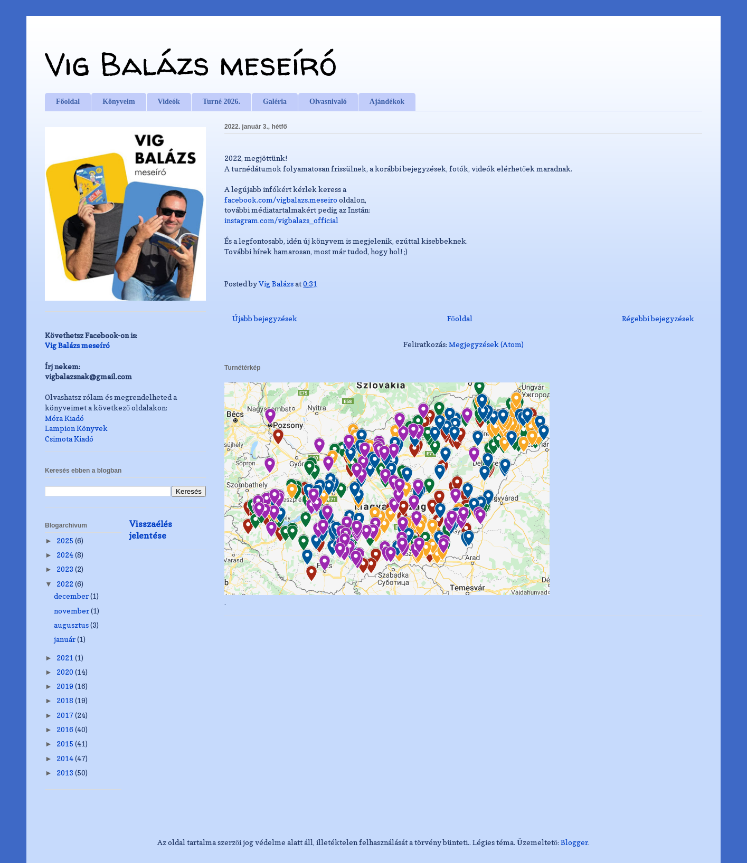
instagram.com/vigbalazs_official (281, 220)
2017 (65, 715)
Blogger (574, 842)
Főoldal (68, 102)
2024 (65, 554)
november (72, 610)
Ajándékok (387, 102)
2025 (65, 540)
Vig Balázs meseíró (191, 63)
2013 (65, 772)
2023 (65, 568)
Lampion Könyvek (76, 428)
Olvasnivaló (328, 102)
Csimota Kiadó (69, 438)
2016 (65, 729)
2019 (65, 686)
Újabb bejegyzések (264, 318)
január (65, 639)
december (72, 595)
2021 (65, 657)
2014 (65, 758)
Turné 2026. (221, 102)
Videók (169, 102)
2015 (65, 743)
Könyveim (118, 102)
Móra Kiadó (64, 418)
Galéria (275, 102)
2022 (65, 583)
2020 (65, 671)
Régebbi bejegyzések (658, 318)
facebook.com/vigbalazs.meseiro (280, 199)
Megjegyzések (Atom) (486, 344)
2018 (65, 700)
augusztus (72, 624)
